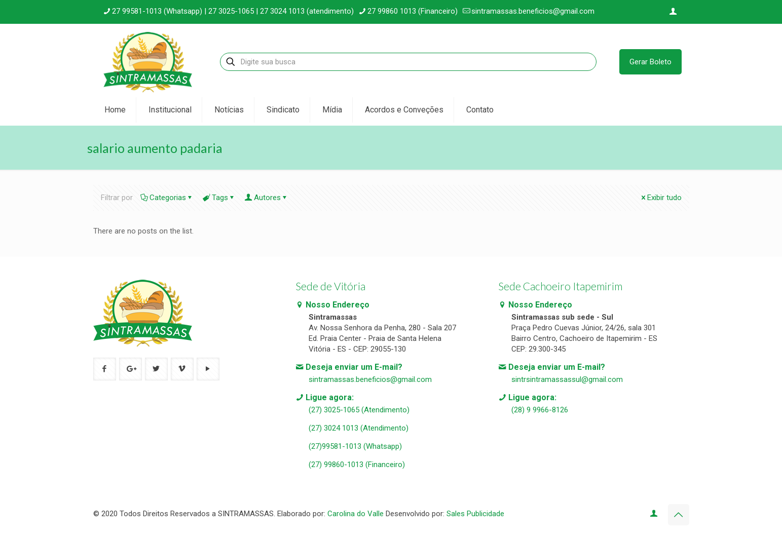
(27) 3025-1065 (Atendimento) (359, 409)
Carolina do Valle (355, 513)
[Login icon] (673, 11)
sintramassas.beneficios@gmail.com (370, 379)
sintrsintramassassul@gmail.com (567, 379)
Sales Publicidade (475, 513)
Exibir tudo (661, 197)
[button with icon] (104, 369)
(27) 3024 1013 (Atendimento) (358, 428)
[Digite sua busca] (408, 62)
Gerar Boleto (650, 61)
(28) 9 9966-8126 (539, 409)
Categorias (167, 197)
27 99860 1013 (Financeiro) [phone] (412, 11)
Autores (266, 197)
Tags (219, 197)
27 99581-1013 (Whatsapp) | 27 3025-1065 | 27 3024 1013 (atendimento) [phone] (233, 11)
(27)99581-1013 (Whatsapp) (355, 446)
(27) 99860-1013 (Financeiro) (357, 464)
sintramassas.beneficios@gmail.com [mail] (532, 11)
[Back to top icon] (678, 514)
